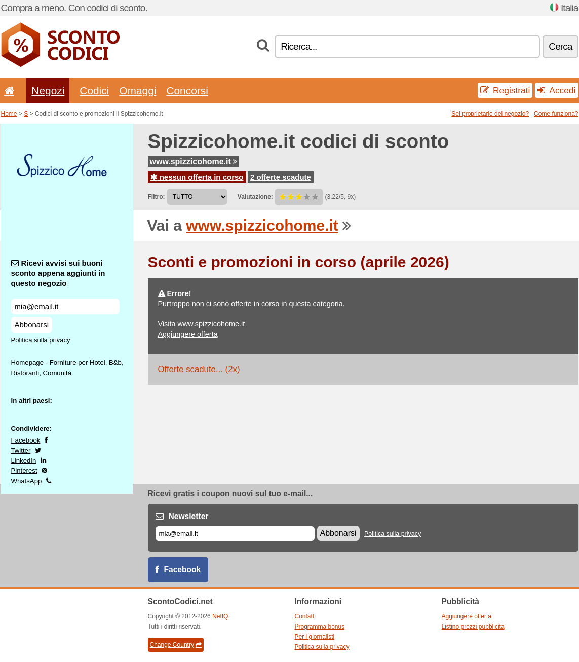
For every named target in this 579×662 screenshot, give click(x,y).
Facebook (26, 440)
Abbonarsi (32, 324)
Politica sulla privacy (40, 340)
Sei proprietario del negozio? (490, 113)
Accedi (556, 90)
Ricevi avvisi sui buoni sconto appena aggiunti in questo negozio (58, 273)
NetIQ (220, 616)
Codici (94, 90)
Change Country (176, 644)
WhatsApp (26, 481)
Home (9, 113)
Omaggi (137, 90)
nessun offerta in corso (197, 177)
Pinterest (24, 470)
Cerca (560, 46)
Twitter (21, 450)
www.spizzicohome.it (193, 161)
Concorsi (187, 90)
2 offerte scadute (280, 177)
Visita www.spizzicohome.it (201, 324)
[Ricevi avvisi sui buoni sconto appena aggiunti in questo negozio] (65, 306)
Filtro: (156, 196)
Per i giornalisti (315, 636)
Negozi (47, 90)
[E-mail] (235, 533)
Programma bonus (320, 626)
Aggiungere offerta (188, 334)
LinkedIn (23, 460)
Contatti (305, 616)
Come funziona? (556, 113)
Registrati (505, 90)
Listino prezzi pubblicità (473, 626)
